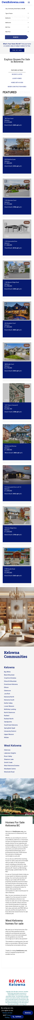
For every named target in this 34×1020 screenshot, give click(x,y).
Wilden (6, 737)
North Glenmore (9, 712)
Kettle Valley (8, 703)
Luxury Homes (17, 78)
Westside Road (9, 772)
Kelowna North (9, 697)
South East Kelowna (11, 725)
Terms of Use (7, 1013)
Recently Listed (17, 74)
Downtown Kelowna (11, 684)
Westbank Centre (10, 769)
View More (8, 134)
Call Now (17, 1017)
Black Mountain (9, 675)
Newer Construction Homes (17, 86)
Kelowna (9, 667)
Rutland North (8, 719)
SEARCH (19, 37)
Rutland (6, 715)
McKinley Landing (10, 709)
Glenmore (7, 690)
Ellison (6, 687)
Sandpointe (8, 722)
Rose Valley (8, 756)
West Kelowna (12, 745)
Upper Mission (9, 734)
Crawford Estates (10, 678)
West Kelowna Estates (11, 765)
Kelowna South (9, 700)
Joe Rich (7, 694)
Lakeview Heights (10, 753)
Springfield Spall (9, 728)
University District (10, 731)
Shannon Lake (9, 759)
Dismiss (28, 1013)
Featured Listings (17, 70)
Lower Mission (9, 706)
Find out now (17, 50)
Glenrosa (7, 750)
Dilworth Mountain (10, 681)
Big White (7, 672)
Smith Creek (8, 762)
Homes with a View (17, 82)
